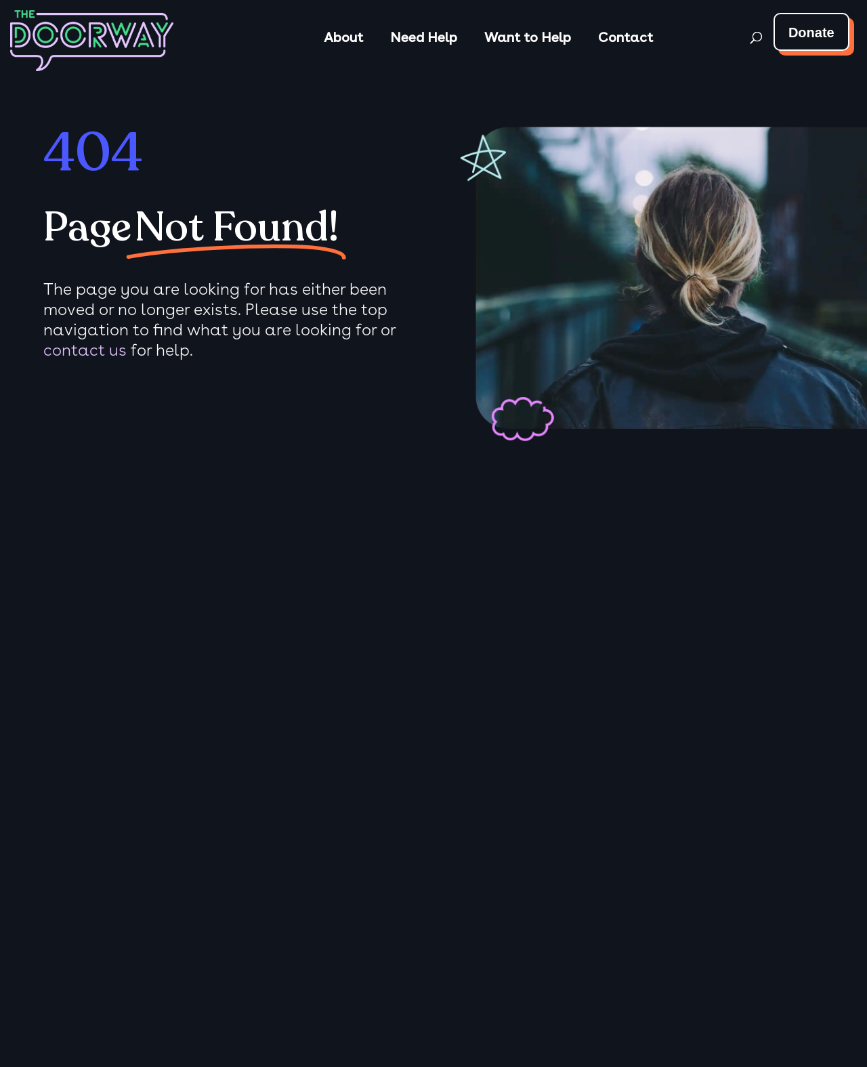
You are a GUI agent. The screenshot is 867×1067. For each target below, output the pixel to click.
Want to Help (527, 37)
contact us (85, 350)
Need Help (423, 37)
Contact (625, 37)
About (343, 37)
